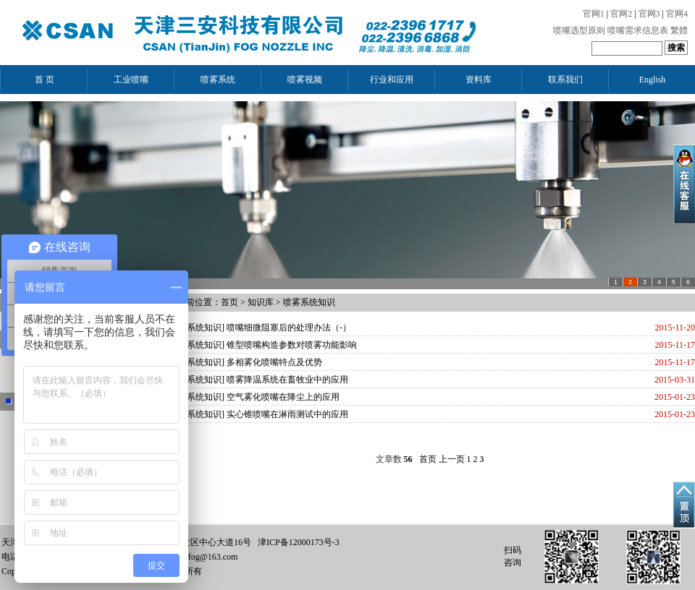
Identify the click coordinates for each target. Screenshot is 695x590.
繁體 (679, 30)
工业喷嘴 (131, 79)
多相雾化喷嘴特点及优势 (274, 362)
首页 (229, 302)
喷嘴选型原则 (579, 30)
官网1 (594, 14)
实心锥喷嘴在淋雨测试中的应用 (287, 414)
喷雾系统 (218, 79)
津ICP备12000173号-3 (299, 542)
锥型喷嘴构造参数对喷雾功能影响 (292, 345)
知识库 (261, 302)
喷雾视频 (304, 79)
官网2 (621, 14)
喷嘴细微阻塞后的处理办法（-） (289, 327)
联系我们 (565, 79)
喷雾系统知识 (309, 302)
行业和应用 (391, 79)
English (652, 79)
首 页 (44, 79)
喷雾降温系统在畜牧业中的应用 (287, 380)
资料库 (479, 79)
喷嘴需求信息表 (637, 30)
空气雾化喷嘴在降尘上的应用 (283, 397)
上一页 (452, 459)
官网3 (649, 14)
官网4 (677, 14)
